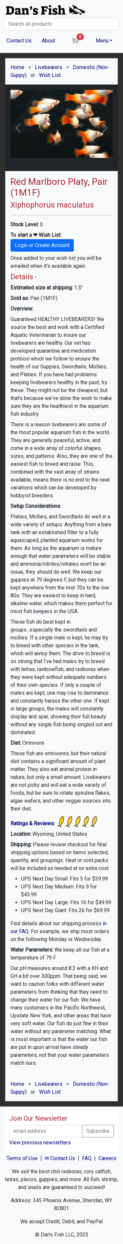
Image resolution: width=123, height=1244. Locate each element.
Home (17, 67)
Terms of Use (22, 1158)
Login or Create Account (42, 245)
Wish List (50, 75)
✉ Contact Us (60, 1158)
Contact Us (19, 40)
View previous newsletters (40, 1142)
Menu (102, 40)
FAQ (87, 1158)
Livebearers (48, 67)
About (48, 40)
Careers (107, 1158)
